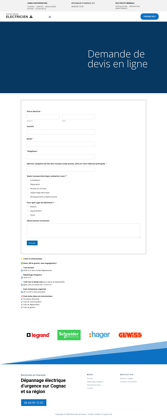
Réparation (35, 184)
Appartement (36, 211)
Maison (33, 206)
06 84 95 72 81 (33, 403)
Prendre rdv (150, 16)
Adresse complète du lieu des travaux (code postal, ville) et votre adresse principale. (67, 164)
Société (30, 126)
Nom (64, 121)
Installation (35, 180)
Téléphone (32, 151)
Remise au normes (38, 188)
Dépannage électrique (40, 192)
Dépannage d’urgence (95, 382)
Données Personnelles (128, 382)
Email (30, 139)
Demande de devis (94, 385)
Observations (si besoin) (38, 221)
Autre (32, 215)
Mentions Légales (126, 378)
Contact (90, 388)
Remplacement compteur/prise (43, 197)
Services (90, 378)
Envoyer (32, 243)
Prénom (30, 121)
